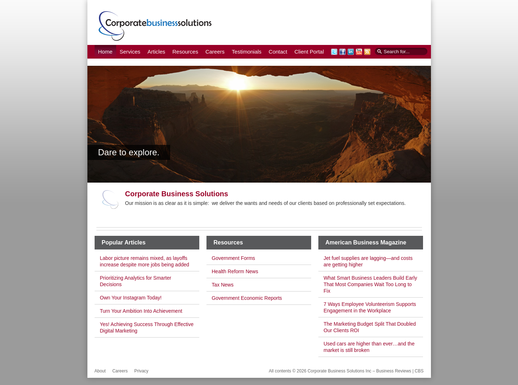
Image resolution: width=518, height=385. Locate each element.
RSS (367, 52)
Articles (156, 52)
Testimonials (247, 52)
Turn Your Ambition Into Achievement (141, 311)
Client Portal (309, 52)
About (100, 370)
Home (105, 52)
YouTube (359, 52)
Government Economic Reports (247, 298)
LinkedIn (350, 52)
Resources (185, 52)
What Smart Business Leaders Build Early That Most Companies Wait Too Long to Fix (370, 284)
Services (130, 52)
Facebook (342, 52)
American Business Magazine (366, 242)
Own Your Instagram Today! (131, 298)
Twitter (334, 52)
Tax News (223, 285)
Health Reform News (235, 271)
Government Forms (233, 258)
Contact (278, 52)
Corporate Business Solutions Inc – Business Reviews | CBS (155, 25)
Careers (214, 52)
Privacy (141, 370)
